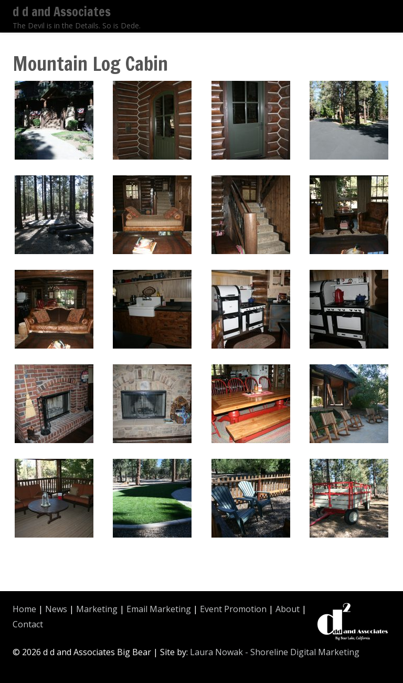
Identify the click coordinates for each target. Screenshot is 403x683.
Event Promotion (233, 609)
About (287, 609)
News (56, 609)
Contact (28, 624)
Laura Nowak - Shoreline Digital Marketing (274, 652)
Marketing (97, 609)
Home (24, 609)
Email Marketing (158, 609)
